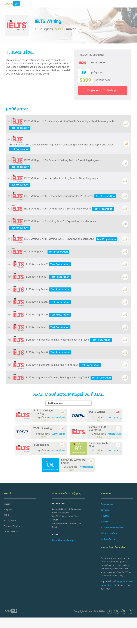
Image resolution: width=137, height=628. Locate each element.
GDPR (6, 515)
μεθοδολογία (108, 539)
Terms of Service (11, 531)
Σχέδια (105, 521)
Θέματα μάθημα (109, 533)
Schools (7, 503)
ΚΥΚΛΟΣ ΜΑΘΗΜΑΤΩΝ (113, 527)
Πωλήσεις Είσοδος (12, 526)
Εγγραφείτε (107, 504)
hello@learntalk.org (62, 540)
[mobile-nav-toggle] (131, 3)
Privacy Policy (10, 520)
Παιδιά (105, 515)
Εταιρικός (8, 509)
